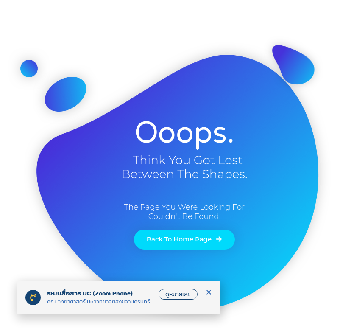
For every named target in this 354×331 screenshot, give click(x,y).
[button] (209, 292)
